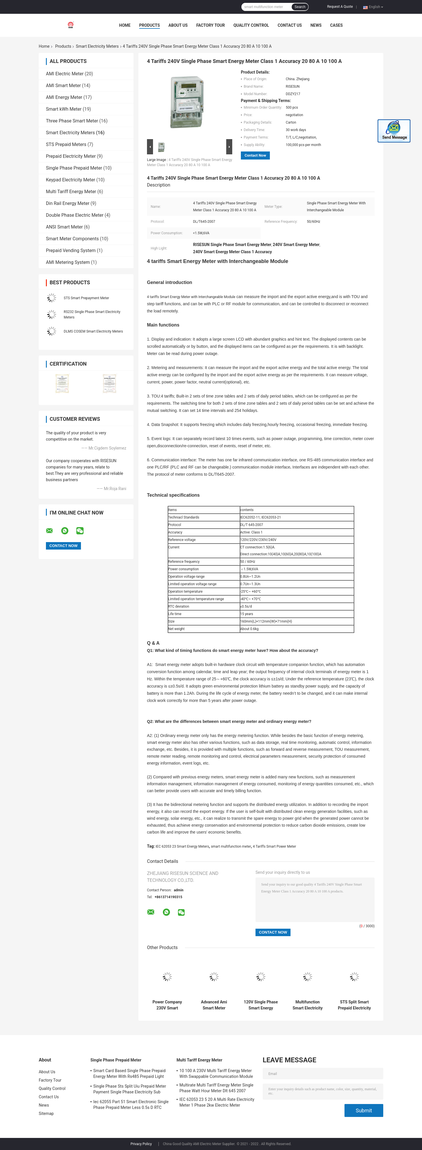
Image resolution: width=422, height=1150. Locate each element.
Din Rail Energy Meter (67, 203)
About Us (178, 25)
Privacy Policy (141, 1144)
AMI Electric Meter (65, 73)
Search (300, 7)
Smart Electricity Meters (97, 46)
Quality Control (251, 25)
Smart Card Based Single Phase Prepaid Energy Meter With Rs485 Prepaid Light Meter (129, 1074)
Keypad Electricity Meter (70, 180)
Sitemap (46, 1113)
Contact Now (255, 155)
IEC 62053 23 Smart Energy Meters (182, 846)
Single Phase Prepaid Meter (74, 168)
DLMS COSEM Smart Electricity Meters (93, 331)
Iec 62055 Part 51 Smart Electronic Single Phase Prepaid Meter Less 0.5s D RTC (131, 1104)
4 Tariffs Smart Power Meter (274, 846)
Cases (336, 25)
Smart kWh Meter (64, 109)
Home (125, 25)
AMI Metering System (68, 262)
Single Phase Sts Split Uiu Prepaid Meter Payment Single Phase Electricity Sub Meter (129, 1090)
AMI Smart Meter (63, 85)
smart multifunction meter (231, 846)
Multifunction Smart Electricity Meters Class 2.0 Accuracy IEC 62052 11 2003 (307, 1005)
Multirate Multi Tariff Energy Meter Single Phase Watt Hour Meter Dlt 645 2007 (216, 1088)
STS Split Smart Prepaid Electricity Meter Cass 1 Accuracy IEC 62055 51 (354, 1005)
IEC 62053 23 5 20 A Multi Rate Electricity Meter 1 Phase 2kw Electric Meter (216, 1102)
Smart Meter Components (72, 238)
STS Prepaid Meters (66, 144)
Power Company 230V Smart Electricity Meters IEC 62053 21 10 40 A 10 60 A (167, 1005)
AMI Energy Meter (64, 97)
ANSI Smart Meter (64, 227)
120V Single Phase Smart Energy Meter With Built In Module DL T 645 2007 (261, 1005)
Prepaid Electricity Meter (71, 156)
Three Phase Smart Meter (72, 121)
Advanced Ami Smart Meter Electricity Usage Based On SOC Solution (214, 1005)
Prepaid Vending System (71, 250)
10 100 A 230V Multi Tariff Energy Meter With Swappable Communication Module (216, 1073)
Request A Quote (340, 7)
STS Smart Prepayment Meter (86, 298)
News (316, 25)
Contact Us (290, 25)
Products (149, 25)
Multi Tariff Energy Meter (71, 191)
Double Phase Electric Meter (74, 215)
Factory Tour (210, 25)
